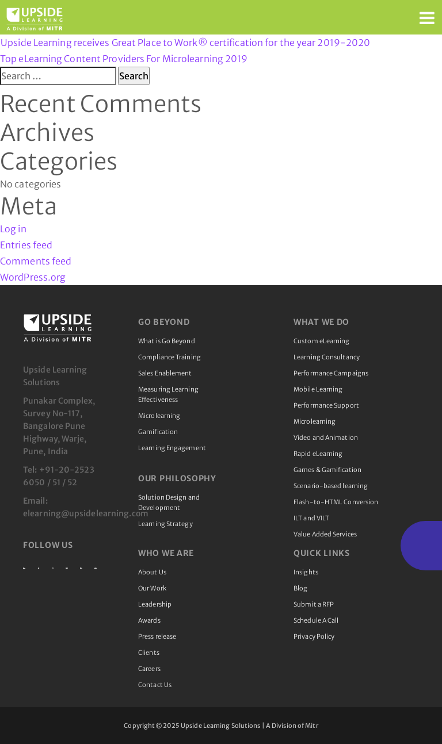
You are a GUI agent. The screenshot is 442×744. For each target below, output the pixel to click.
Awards (149, 620)
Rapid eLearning (318, 454)
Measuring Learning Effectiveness (168, 394)
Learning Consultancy (327, 357)
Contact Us (155, 685)
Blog (300, 588)
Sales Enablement (165, 373)
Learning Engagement (172, 448)
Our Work (152, 588)
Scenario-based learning (331, 486)
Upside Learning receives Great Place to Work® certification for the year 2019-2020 (185, 42)
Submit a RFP (314, 604)
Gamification (158, 432)
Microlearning (159, 416)
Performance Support (326, 405)
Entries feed (26, 245)
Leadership (155, 604)
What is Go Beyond (166, 341)
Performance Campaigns (331, 373)
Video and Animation (326, 438)
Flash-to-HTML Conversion (336, 502)
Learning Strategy (165, 524)
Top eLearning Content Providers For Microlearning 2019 (123, 58)
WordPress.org (33, 277)
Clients (148, 653)
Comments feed (35, 261)
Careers (149, 669)
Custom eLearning (322, 341)
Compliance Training (169, 357)
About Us (152, 572)
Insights (306, 572)
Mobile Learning (318, 389)
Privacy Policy (314, 636)
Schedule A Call (316, 620)
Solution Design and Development (169, 502)
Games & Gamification (327, 470)
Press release (157, 636)
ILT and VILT (311, 518)
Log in (13, 229)
